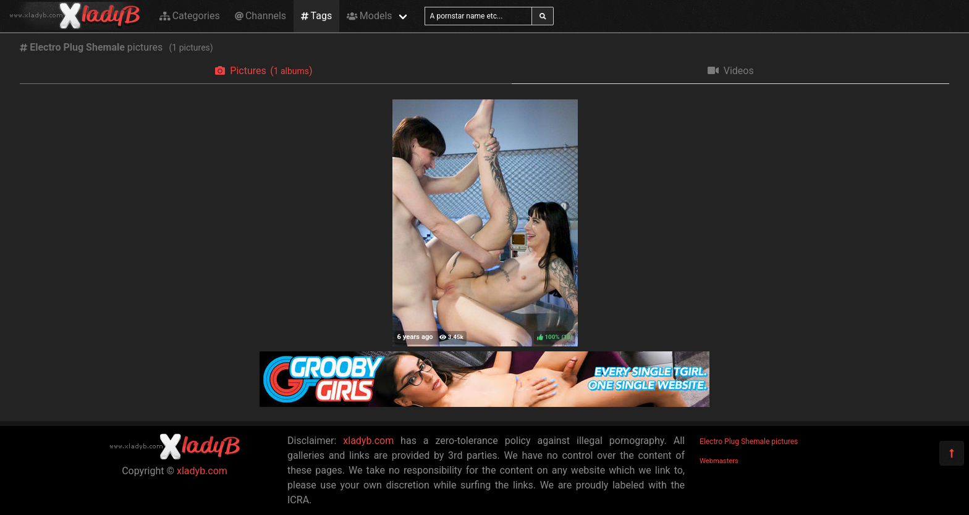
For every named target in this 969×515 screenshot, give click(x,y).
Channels (260, 16)
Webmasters (719, 461)
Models (369, 16)
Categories (189, 16)
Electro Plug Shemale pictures (749, 441)
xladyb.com (202, 471)
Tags (316, 16)
